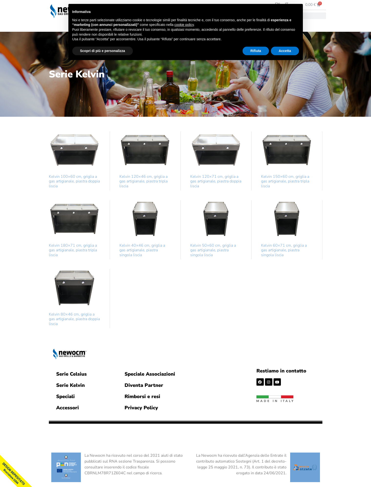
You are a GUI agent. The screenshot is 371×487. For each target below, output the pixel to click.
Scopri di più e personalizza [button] (102, 51)
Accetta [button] (285, 51)
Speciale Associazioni (150, 374)
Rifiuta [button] (255, 51)
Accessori (67, 407)
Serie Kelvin (70, 385)
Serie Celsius (71, 374)
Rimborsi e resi (142, 396)
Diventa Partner (144, 385)
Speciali (65, 396)
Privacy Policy (141, 407)
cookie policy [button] (184, 25)
